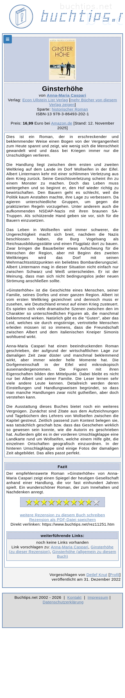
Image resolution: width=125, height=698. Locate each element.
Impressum (98, 597)
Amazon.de (61, 123)
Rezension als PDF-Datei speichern (62, 519)
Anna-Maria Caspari (66, 95)
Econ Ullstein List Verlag (45, 100)
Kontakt (74, 597)
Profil (115, 574)
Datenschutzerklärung (63, 602)
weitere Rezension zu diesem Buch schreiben (62, 515)
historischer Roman (70, 109)
